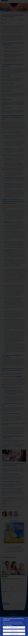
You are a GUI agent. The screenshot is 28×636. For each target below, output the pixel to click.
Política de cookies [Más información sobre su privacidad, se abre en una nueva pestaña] (9, 625)
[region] (14, 626)
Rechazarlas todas (14, 630)
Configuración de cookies (14, 627)
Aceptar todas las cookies (14, 633)
